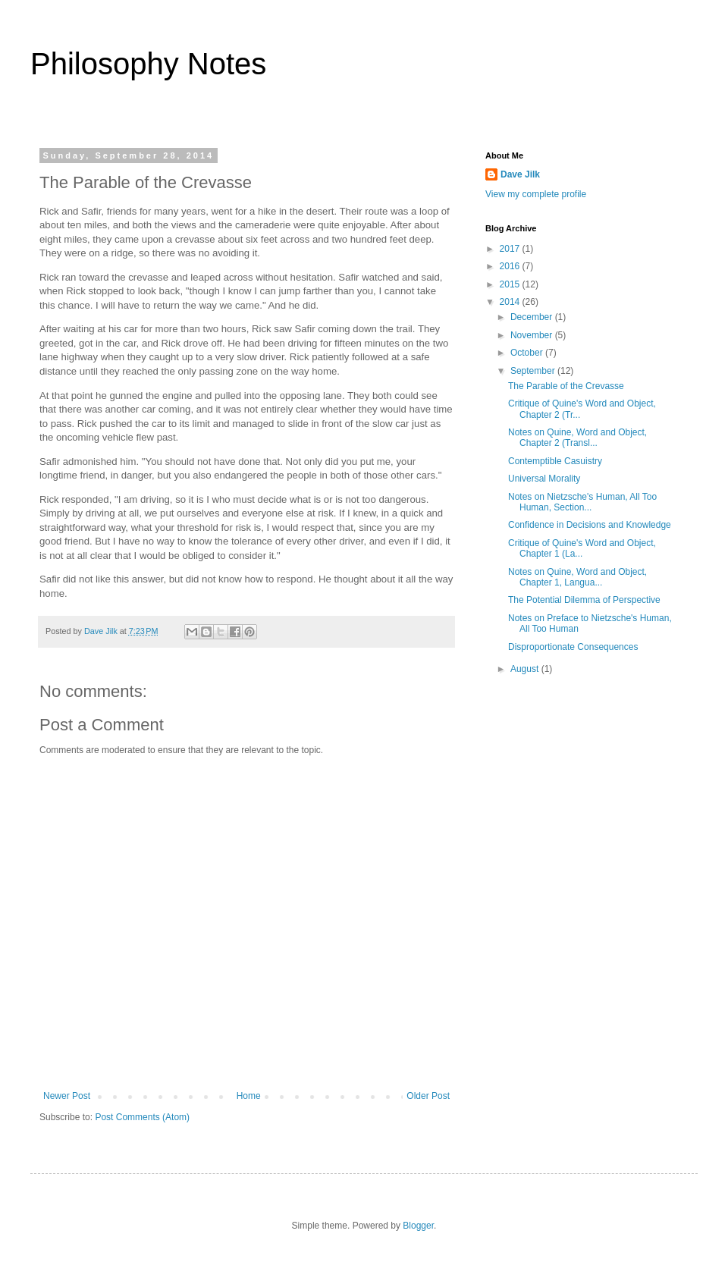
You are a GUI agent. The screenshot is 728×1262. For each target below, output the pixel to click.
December (532, 317)
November (532, 335)
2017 (511, 248)
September (533, 371)
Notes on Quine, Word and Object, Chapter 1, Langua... (577, 577)
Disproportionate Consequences (573, 647)
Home (249, 1096)
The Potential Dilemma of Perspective (584, 600)
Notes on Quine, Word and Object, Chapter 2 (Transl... (577, 437)
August (525, 669)
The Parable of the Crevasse (566, 386)
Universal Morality (544, 478)
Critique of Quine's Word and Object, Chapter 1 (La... (582, 548)
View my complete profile (535, 194)
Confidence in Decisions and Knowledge (589, 525)
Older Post (428, 1096)
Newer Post (66, 1096)
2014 (511, 302)
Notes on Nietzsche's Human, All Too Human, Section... (582, 502)
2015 (511, 284)
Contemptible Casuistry (555, 461)
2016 (511, 266)
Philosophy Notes (148, 63)
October (527, 352)
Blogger (418, 1225)
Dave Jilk (520, 174)
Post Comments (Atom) (142, 1117)
